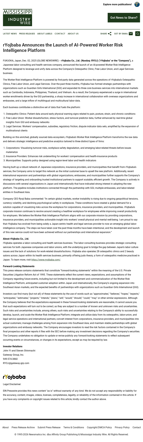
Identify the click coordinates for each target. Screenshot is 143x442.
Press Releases (27, 33)
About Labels (44, 33)
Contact (60, 33)
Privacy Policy (122, 427)
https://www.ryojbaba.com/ (45, 259)
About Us (73, 33)
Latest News (10, 33)
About (5, 427)
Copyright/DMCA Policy (99, 427)
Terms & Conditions (73, 427)
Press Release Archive (23, 427)
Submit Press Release (49, 427)
